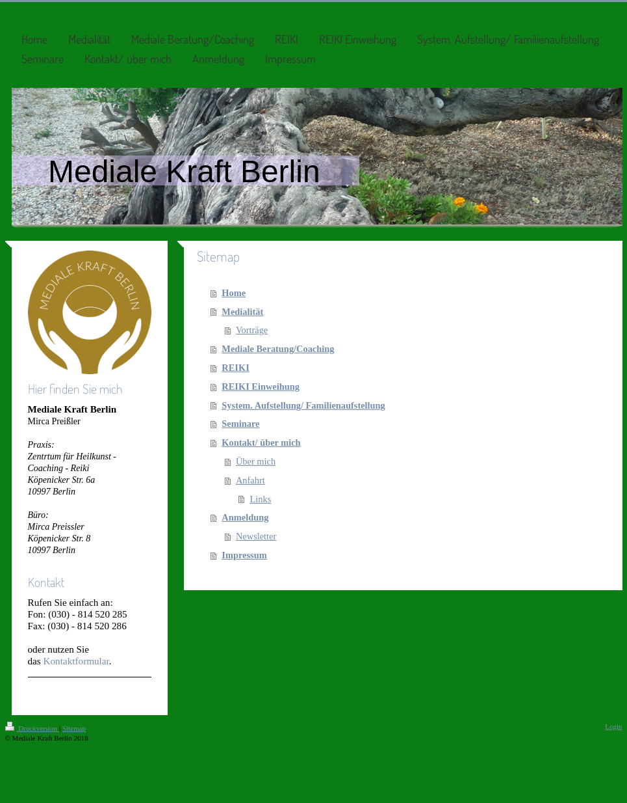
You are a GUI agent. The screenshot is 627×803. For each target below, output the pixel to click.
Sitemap (74, 728)
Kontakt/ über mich (261, 442)
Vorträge (252, 330)
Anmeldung (245, 517)
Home (234, 293)
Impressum (244, 555)
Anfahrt (250, 480)
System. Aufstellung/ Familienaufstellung (303, 405)
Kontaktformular (76, 660)
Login (613, 726)
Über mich (255, 461)
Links (261, 499)
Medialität (242, 311)
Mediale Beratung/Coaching (278, 349)
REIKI (235, 367)
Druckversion (32, 728)
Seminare (240, 423)
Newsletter (256, 536)
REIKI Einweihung (261, 386)
